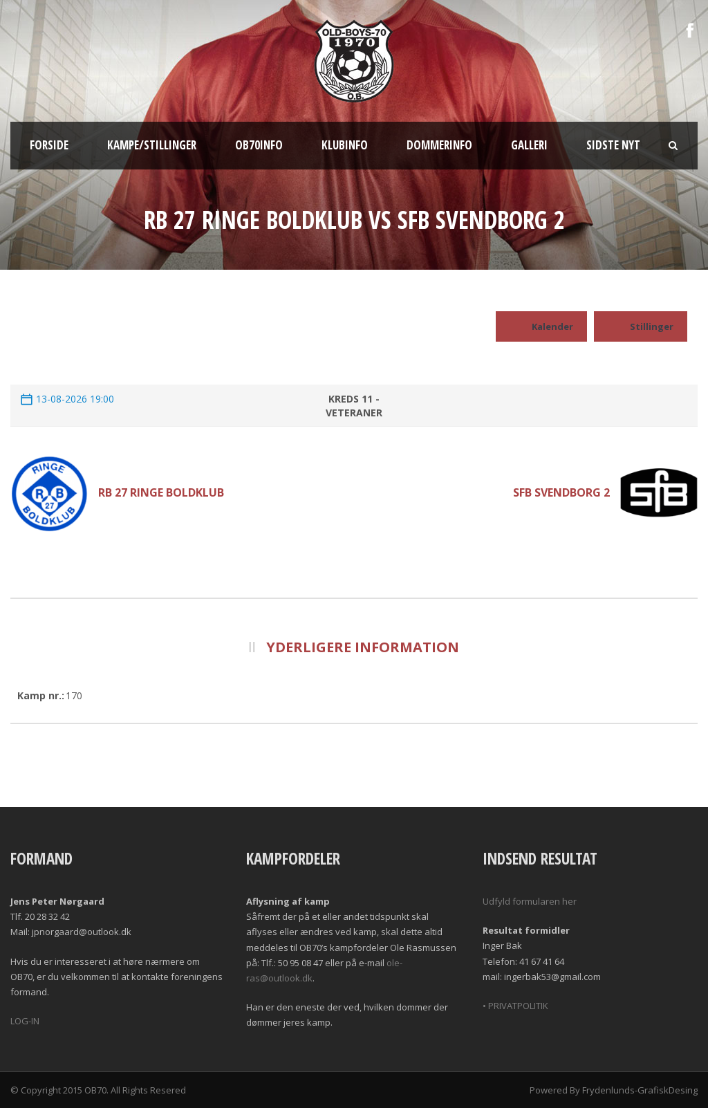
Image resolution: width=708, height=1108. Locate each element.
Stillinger (640, 326)
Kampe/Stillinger (151, 145)
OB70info (259, 145)
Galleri (529, 145)
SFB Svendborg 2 (561, 492)
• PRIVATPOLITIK (515, 1005)
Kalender (541, 326)
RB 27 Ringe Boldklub (161, 492)
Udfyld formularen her (530, 901)
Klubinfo (345, 145)
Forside (49, 145)
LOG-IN (24, 1021)
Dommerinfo (439, 145)
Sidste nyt (613, 145)
